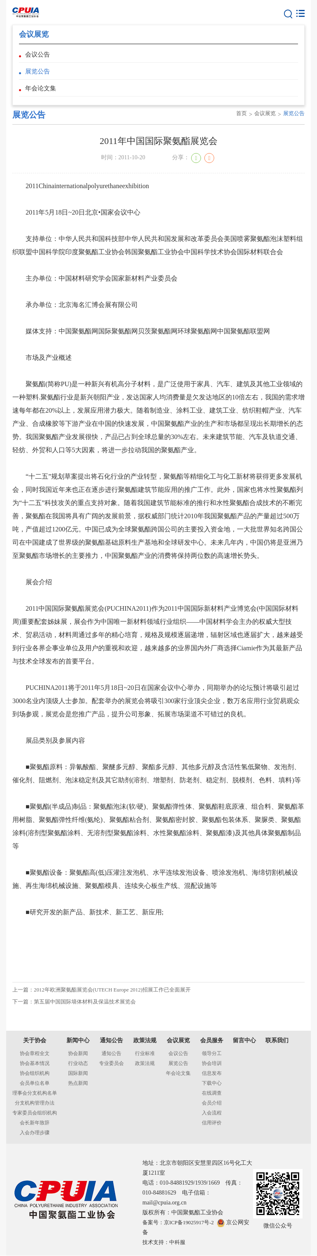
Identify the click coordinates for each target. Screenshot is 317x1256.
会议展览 (262, 122)
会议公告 (38, 55)
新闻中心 (78, 1041)
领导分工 (212, 1054)
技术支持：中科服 (165, 1242)
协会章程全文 (35, 1054)
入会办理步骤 (35, 1133)
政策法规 (144, 1041)
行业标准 (145, 1054)
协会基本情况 (35, 1064)
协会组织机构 (35, 1074)
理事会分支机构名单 (34, 1093)
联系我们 (277, 1041)
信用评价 (212, 1123)
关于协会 (34, 1041)
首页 (238, 122)
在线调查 (212, 1093)
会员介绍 (212, 1103)
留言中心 (244, 1041)
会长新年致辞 (35, 1123)
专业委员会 (111, 1064)
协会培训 (212, 1064)
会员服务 (211, 1041)
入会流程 (212, 1113)
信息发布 (212, 1074)
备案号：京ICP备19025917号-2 (181, 1223)
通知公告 (111, 1041)
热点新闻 (78, 1083)
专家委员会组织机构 (34, 1113)
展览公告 (38, 74)
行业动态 (78, 1064)
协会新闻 (78, 1054)
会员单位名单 (35, 1083)
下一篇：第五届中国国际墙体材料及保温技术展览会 (78, 1013)
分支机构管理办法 (34, 1103)
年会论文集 (41, 94)
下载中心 (212, 1083)
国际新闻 (78, 1074)
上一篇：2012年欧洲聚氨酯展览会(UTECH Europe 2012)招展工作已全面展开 (108, 999)
